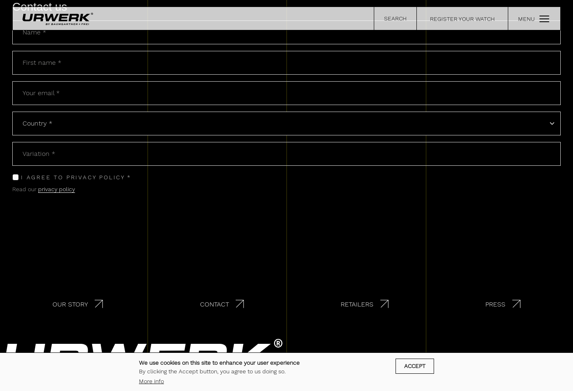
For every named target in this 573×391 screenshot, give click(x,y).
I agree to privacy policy (73, 177)
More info (151, 381)
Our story (70, 304)
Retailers (357, 304)
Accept (414, 366)
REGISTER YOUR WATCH (462, 19)
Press (495, 304)
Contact (214, 304)
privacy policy (56, 189)
